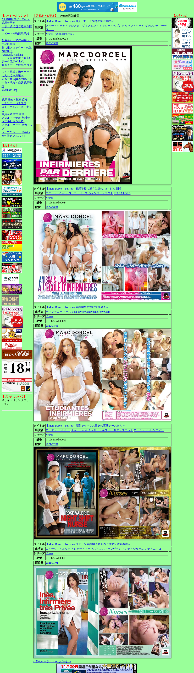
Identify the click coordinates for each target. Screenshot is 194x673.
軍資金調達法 (10, 114)
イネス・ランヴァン (109, 548)
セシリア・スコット (120, 430)
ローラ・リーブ (78, 193)
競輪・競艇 (14, 99)
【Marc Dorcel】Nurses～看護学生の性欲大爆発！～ (77, 307)
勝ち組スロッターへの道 (17, 47)
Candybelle (91, 311)
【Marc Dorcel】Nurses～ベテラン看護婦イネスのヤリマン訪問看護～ (88, 544)
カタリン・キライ (133, 25)
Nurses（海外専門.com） (60, 34)
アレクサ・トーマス (83, 548)
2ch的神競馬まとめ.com (16, 19)
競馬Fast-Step (9, 89)
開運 (21, 114)
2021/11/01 (52, 562)
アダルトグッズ (11, 124)
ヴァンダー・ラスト (100, 193)
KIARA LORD (122, 193)
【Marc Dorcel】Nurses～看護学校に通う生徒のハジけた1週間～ (85, 188)
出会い (25, 132)
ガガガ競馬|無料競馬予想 (17, 79)
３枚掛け (7, 51)
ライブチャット (11, 132)
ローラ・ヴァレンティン (149, 430)
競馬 (4, 99)
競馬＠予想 (8, 22)
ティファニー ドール (58, 311)
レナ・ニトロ (153, 548)
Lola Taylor (78, 311)
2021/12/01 (52, 444)
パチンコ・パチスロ (14, 103)
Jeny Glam (104, 311)
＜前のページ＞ (42, 661)
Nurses (49, 197)
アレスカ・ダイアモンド (83, 25)
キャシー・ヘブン (110, 25)
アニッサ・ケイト (57, 193)
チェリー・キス (98, 430)
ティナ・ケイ (79, 430)
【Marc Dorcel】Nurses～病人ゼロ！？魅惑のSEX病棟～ (80, 21)
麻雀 (25, 99)
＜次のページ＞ (61, 661)
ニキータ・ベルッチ (58, 548)
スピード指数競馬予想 (15, 33)
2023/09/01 (52, 43)
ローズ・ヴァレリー (58, 430)
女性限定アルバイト (14, 135)
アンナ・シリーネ (133, 548)
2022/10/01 (52, 207)
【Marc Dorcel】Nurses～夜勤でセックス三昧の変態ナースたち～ (85, 425)
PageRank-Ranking (12, 54)
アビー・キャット (57, 25)
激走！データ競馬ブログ (17, 65)
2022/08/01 (52, 325)
